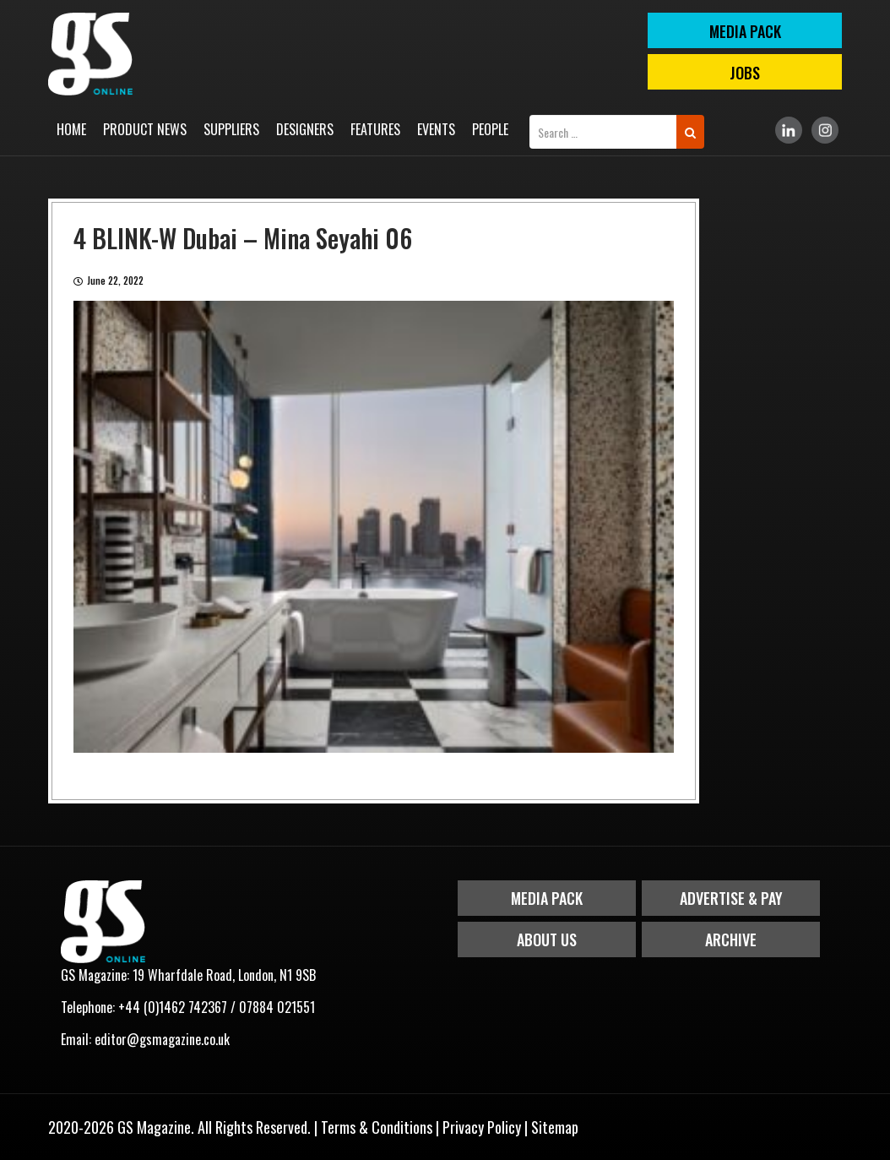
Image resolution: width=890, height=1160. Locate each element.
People (490, 129)
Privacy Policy (481, 1127)
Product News (145, 129)
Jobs (745, 73)
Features (375, 129)
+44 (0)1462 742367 (172, 1007)
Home (71, 129)
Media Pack (547, 898)
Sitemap (554, 1127)
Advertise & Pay (731, 898)
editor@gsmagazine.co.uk (162, 1039)
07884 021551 (277, 1007)
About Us (547, 939)
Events (436, 129)
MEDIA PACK (745, 31)
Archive (731, 939)
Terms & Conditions (376, 1127)
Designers (305, 129)
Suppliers (231, 129)
